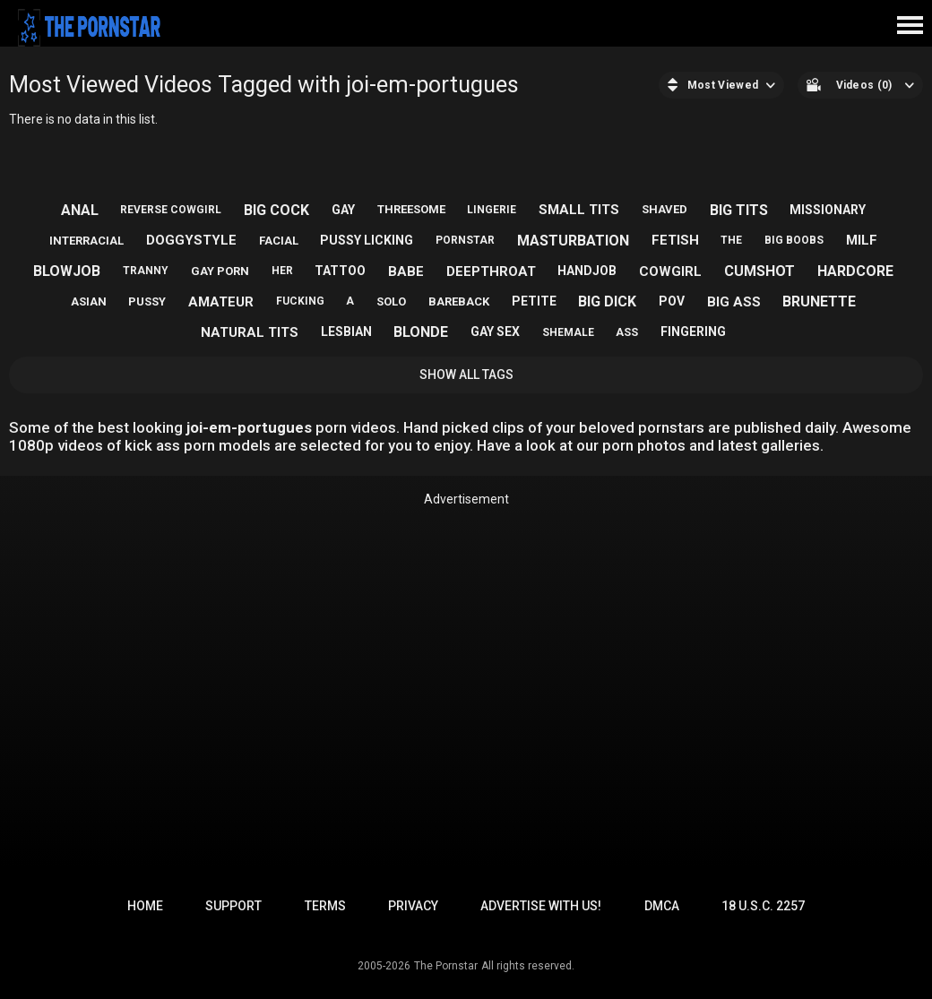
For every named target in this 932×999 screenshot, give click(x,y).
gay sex (495, 331)
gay (343, 209)
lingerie (491, 209)
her (282, 270)
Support (233, 906)
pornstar (465, 240)
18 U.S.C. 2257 (763, 906)
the (731, 240)
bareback (458, 301)
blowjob (66, 271)
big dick (607, 301)
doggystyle (191, 240)
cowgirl (670, 271)
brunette (819, 301)
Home (145, 906)
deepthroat (491, 271)
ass (627, 332)
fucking (300, 301)
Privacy (413, 906)
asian (89, 301)
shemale (568, 332)
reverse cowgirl (170, 209)
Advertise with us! (540, 906)
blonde (420, 331)
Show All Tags (466, 374)
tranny (145, 270)
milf (861, 240)
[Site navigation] (909, 26)
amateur (221, 302)
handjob (587, 270)
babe (406, 271)
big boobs (794, 240)
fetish (675, 240)
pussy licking (366, 240)
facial (278, 240)
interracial (86, 240)
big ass (734, 302)
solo (391, 301)
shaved (664, 209)
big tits (739, 210)
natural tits (249, 332)
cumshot (759, 271)
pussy (147, 301)
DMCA (661, 906)
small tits (579, 210)
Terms (325, 906)
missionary (828, 209)
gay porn (220, 271)
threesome (411, 209)
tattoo (340, 270)
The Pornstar (446, 966)
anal (80, 210)
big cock (276, 210)
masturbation (573, 240)
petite (534, 301)
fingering (693, 331)
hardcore (855, 271)
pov (672, 301)
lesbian (346, 331)
